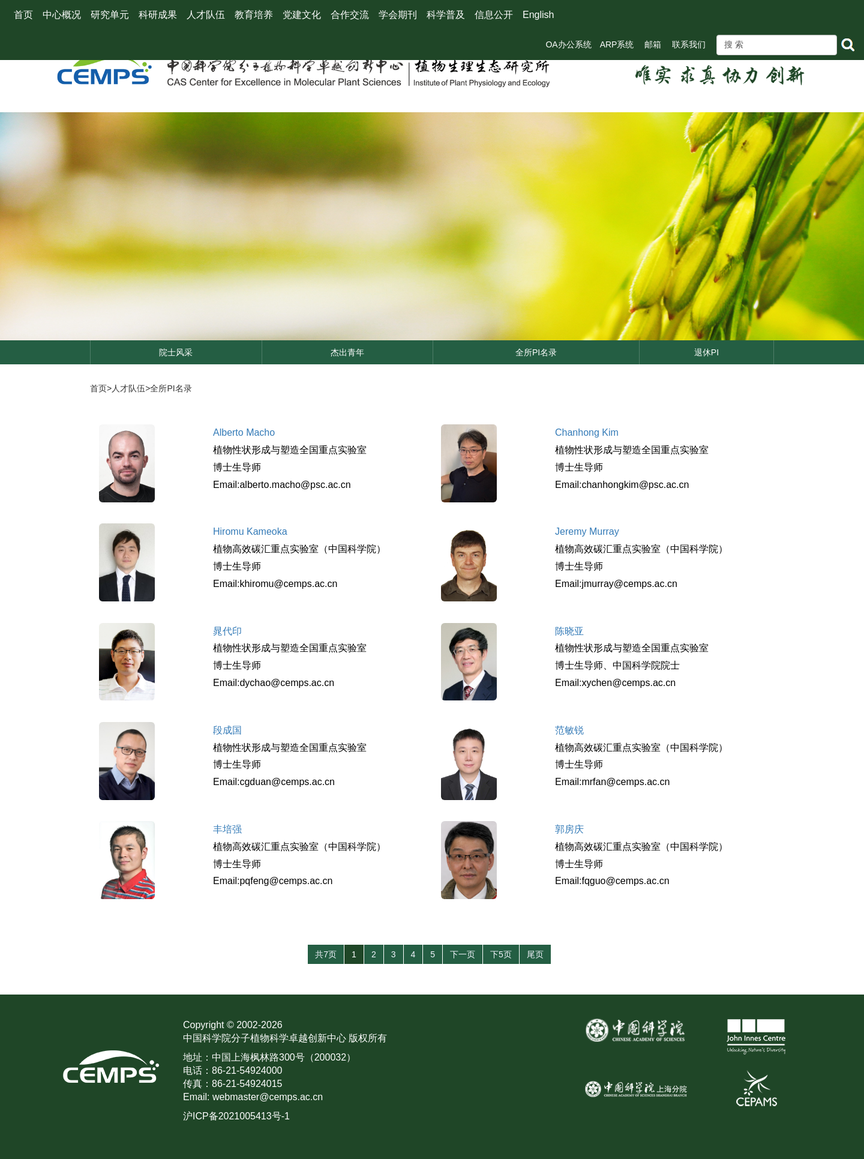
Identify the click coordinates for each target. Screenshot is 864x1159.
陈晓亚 (569, 631)
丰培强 (227, 829)
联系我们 (689, 44)
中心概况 (62, 15)
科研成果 (158, 15)
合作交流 (350, 15)
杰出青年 (347, 352)
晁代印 (227, 631)
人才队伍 (206, 15)
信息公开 (494, 15)
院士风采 (176, 352)
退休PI (706, 352)
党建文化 (302, 15)
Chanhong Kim (587, 432)
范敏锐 (569, 730)
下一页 (462, 954)
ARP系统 (617, 44)
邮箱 (652, 44)
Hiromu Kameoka (250, 531)
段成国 (227, 730)
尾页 (535, 954)
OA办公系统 (568, 44)
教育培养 (254, 15)
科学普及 (446, 15)
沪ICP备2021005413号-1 (236, 1116)
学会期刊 (398, 15)
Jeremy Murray (587, 531)
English (538, 15)
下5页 (501, 954)
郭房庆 (569, 829)
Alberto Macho (244, 432)
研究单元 (110, 15)
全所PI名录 (536, 352)
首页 (23, 15)
